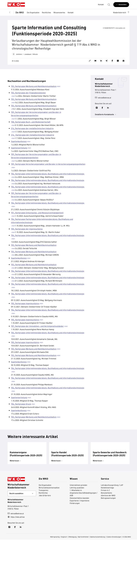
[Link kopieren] (89, 70)
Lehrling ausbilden (77, 512)
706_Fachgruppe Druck (21, 413)
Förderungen (75, 527)
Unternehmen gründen (78, 509)
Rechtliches (46, 12)
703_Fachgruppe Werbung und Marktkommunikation (33, 96)
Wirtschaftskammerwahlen (49, 512)
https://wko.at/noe (16, 541)
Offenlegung (72, 561)
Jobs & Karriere (45, 520)
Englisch (64, 561)
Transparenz (43, 514)
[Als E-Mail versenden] (95, 70)
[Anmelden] (121, 4)
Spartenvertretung (19, 157)
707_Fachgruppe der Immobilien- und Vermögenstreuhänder (37, 336)
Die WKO (19, 12)
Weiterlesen (15, 485)
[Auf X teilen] (118, 70)
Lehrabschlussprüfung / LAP (112, 509)
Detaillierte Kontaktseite (106, 124)
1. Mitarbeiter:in (76, 514)
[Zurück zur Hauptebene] (9, 12)
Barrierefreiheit (83, 561)
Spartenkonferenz (19, 151)
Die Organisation (33, 12)
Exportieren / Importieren (79, 525)
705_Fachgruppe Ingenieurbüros (25, 313)
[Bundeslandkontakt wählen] (22, 517)
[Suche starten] (109, 4)
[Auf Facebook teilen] (112, 70)
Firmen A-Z (105, 514)
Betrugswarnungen (108, 522)
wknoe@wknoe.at (103, 107)
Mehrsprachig (55, 561)
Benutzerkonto (106, 517)
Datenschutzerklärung (97, 561)
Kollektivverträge (107, 512)
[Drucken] (123, 70)
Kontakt (71, 12)
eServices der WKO (108, 520)
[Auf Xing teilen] (106, 70)
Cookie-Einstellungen (114, 561)
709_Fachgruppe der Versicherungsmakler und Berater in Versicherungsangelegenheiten (36, 124)
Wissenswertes (59, 12)
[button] (121, 12)
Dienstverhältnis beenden (79, 522)
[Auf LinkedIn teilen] (101, 70)
